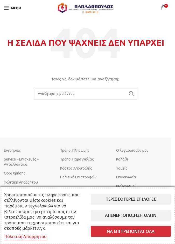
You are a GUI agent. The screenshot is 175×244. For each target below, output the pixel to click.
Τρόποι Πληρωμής (74, 150)
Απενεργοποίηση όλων (130, 215)
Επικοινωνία (126, 177)
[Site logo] (85, 7)
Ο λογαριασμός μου (132, 150)
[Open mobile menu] (12, 8)
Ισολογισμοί (126, 186)
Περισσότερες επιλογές (131, 199)
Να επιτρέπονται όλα (131, 231)
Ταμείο (122, 168)
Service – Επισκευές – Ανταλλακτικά (21, 161)
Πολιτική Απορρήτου (21, 182)
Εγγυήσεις (12, 150)
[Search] (85, 94)
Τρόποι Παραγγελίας (77, 159)
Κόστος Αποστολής (76, 168)
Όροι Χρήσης (14, 173)
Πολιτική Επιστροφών (78, 177)
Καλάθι (122, 159)
